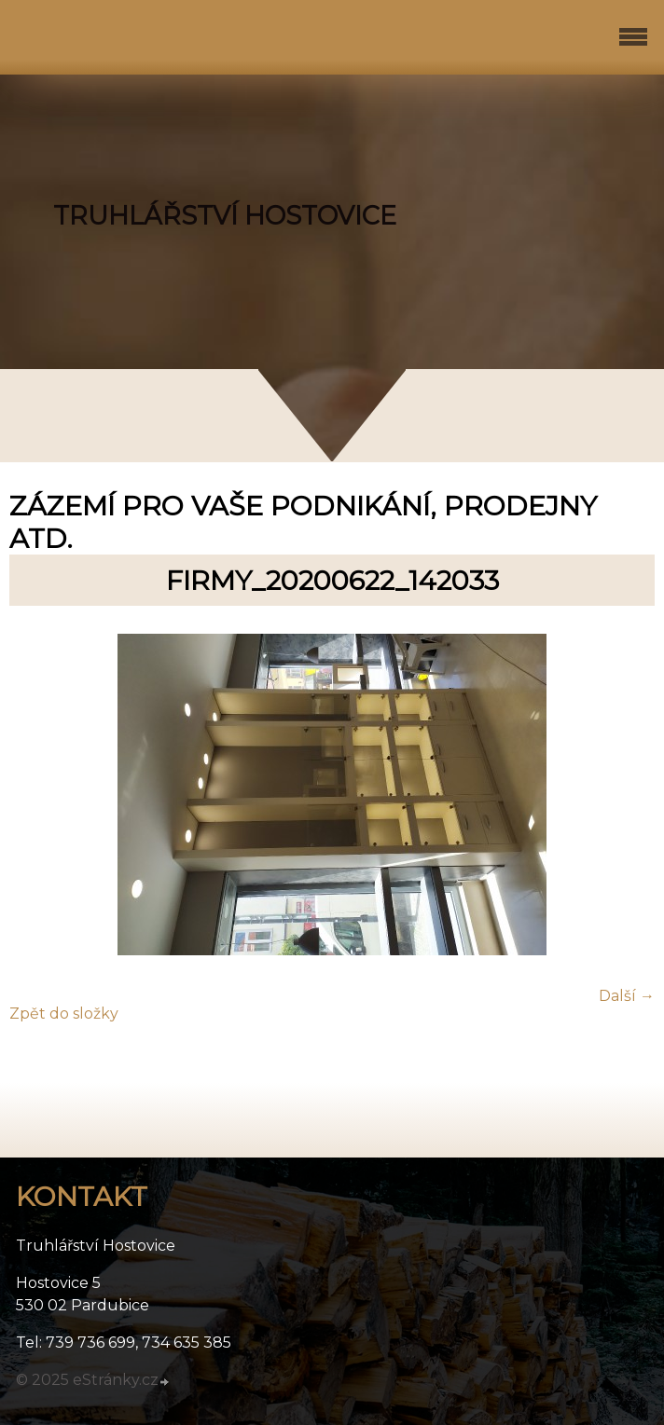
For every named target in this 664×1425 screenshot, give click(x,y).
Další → (627, 996)
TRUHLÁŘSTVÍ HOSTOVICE (224, 215)
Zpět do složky (63, 1013)
